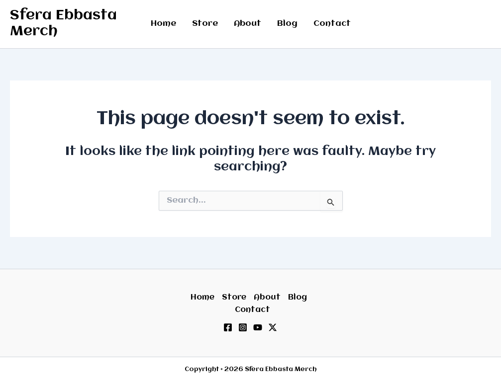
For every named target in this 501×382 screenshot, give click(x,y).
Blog (287, 23)
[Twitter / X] (272, 327)
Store (205, 23)
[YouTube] (257, 327)
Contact (332, 23)
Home (163, 23)
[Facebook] (227, 327)
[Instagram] (242, 327)
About (247, 23)
